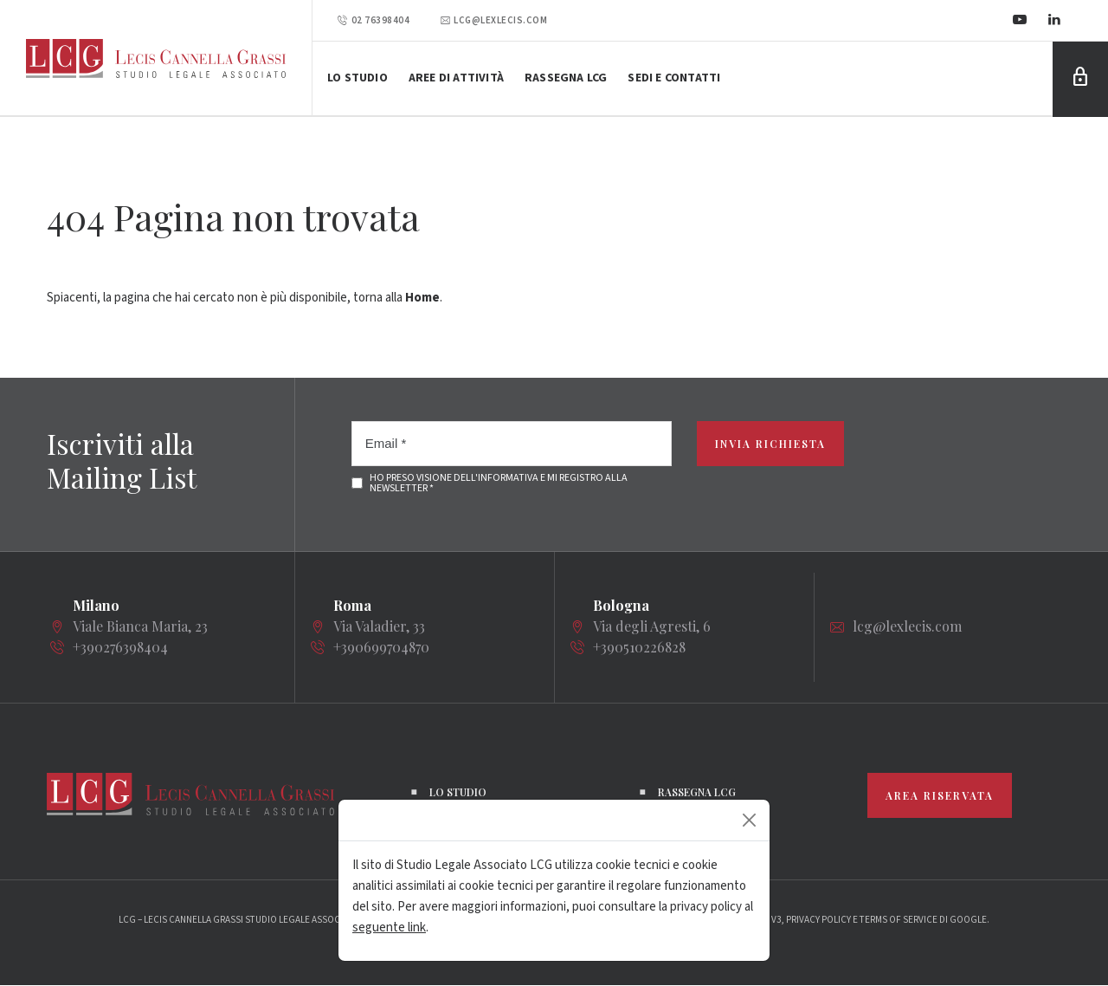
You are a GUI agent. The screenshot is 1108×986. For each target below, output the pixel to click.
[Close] (749, 820)
